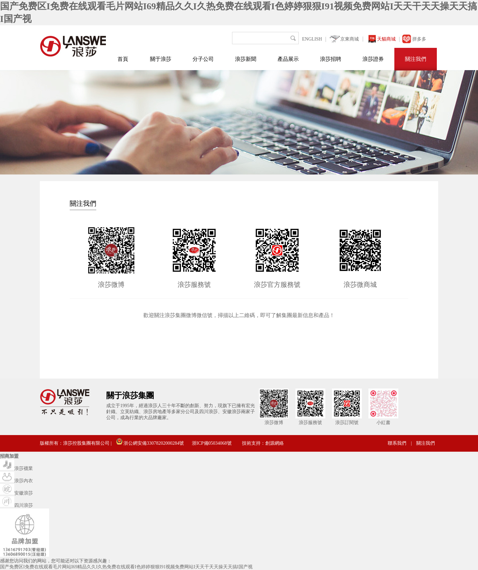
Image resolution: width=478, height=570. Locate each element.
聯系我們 (397, 443)
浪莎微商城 (360, 284)
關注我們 (415, 59)
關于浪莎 (160, 59)
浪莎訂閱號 (346, 422)
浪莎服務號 (194, 284)
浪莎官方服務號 (277, 284)
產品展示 (288, 59)
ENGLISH (312, 39)
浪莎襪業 (16, 468)
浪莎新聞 (245, 59)
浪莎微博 (111, 284)
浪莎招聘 (330, 59)
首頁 (123, 59)
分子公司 (203, 59)
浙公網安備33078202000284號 (150, 443)
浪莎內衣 (16, 480)
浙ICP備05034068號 (212, 443)
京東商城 (349, 39)
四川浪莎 (16, 505)
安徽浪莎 (16, 493)
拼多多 (419, 39)
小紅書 (383, 422)
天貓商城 (386, 39)
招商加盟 (9, 456)
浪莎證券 (373, 59)
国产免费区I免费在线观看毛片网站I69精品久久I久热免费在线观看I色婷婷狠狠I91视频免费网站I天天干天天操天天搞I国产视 (126, 566)
